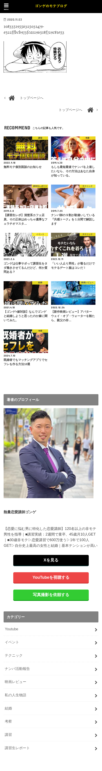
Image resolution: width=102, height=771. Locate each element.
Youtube (11, 629)
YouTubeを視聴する (51, 577)
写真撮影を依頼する (51, 594)
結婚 (8, 708)
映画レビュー (15, 682)
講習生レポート (17, 748)
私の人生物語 (15, 695)
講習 (8, 735)
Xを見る (51, 560)
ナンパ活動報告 (17, 669)
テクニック (14, 655)
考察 (8, 721)
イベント (12, 642)
